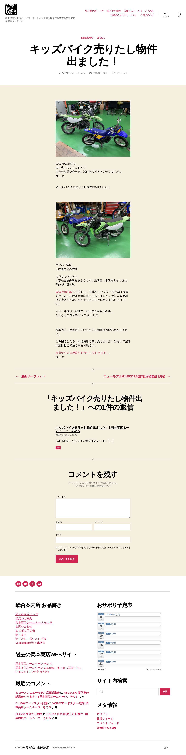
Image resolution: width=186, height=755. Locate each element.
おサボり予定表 (25, 630)
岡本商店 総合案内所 (37, 747)
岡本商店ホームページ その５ (139, 11)
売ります (21, 634)
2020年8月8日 (64, 291)
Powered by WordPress (63, 747)
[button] (101, 669)
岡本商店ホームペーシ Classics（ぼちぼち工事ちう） (49, 667)
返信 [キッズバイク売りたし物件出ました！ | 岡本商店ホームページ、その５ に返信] (58, 448)
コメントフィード (108, 723)
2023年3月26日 (100, 73)
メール (98, 522)
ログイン (102, 714)
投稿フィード (105, 718)
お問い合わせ (147, 15)
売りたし (101, 38)
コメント (61, 497)
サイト (59, 535)
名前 (59, 522)
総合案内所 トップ (94, 11)
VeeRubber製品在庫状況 (30, 642)
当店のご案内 (114, 11)
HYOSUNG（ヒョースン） (123, 15)
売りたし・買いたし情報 (31, 638)
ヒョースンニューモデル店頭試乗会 (38, 692)
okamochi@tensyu (77, 73)
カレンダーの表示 (154, 670)
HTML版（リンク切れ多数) (32, 671)
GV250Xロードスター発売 (32, 703)
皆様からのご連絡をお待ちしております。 (82, 352)
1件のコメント (120, 73)
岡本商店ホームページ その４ (34, 663)
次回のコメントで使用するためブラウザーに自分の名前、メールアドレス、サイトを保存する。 (94, 548)
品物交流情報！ (88, 38)
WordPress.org (106, 727)
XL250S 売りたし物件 (29, 714)
